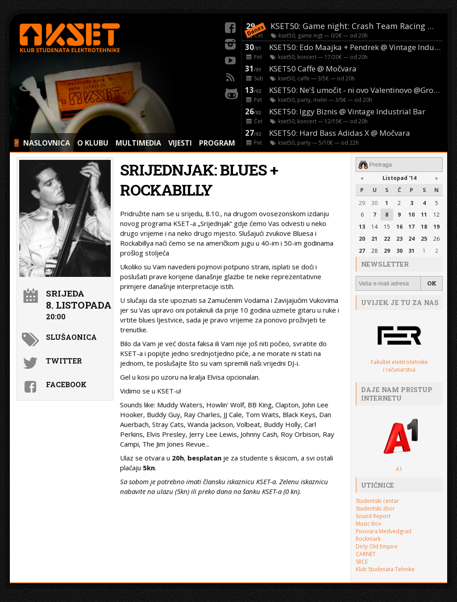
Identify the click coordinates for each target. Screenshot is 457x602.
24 (411, 238)
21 (374, 238)
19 (436, 226)
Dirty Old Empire (377, 546)
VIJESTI (180, 143)
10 (411, 214)
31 (411, 251)
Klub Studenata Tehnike (385, 569)
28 (374, 251)
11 (424, 214)
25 (424, 238)
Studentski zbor (375, 508)
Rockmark (368, 539)
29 (362, 203)
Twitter (64, 360)
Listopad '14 (399, 178)
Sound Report (373, 516)
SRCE (362, 561)
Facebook (66, 384)
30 (374, 203)
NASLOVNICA (46, 143)
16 (399, 226)
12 (436, 214)
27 (362, 251)
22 (387, 238)
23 (399, 238)
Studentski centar (377, 501)
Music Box (368, 523)
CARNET (366, 554)
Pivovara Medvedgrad (383, 531)
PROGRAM (217, 143)
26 (436, 238)
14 (374, 226)
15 (387, 226)
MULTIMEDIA (138, 143)
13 (362, 226)
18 (424, 226)
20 (362, 238)
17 (411, 226)
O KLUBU (92, 143)
